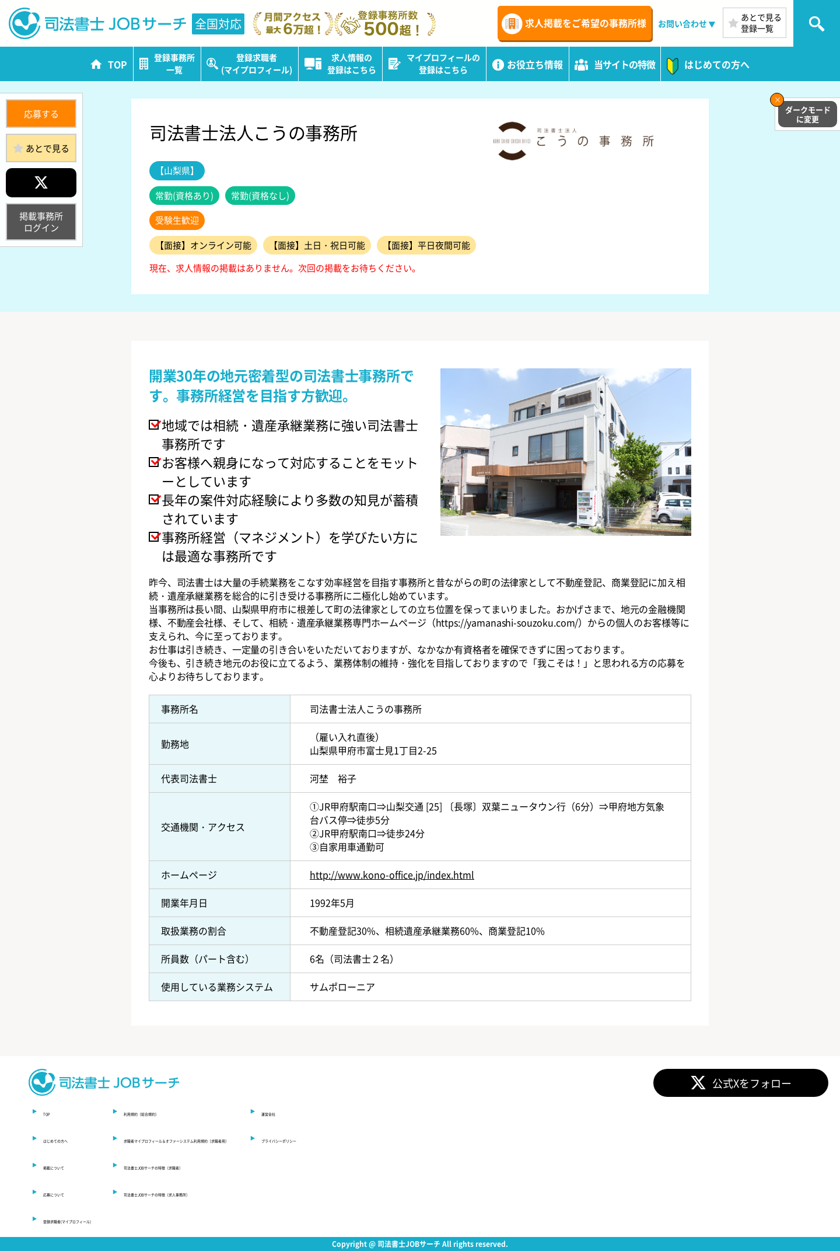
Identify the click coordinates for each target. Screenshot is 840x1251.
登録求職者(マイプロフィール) (106, 1219)
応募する (41, 113)
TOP (52, 1111)
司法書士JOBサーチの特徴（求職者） (282, 1165)
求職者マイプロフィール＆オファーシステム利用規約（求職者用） (343, 1138)
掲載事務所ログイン (41, 222)
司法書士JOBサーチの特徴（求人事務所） (291, 1192)
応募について (71, 1192)
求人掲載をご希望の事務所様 (585, 23)
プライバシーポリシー (562, 1138)
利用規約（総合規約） (249, 1111)
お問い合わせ (682, 23)
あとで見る (47, 148)
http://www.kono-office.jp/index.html (392, 874)
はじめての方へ (75, 1138)
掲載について (71, 1165)
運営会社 (534, 1111)
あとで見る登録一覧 (761, 22)
